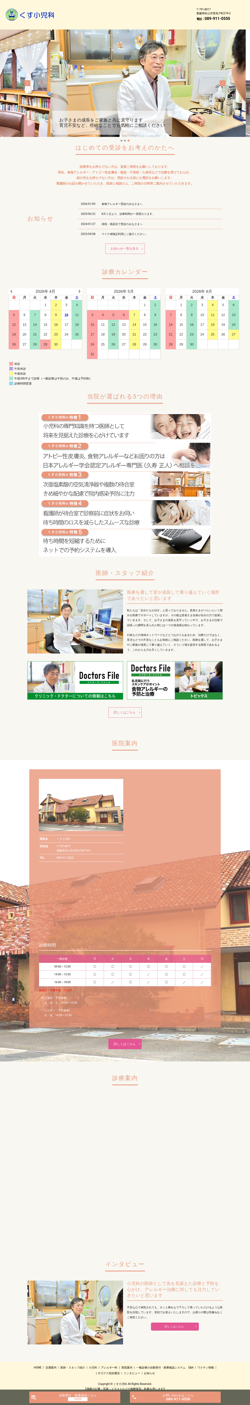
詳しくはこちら (125, 706)
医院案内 (70, 11)
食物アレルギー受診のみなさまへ (122, 197)
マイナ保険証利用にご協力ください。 (125, 227)
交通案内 (87, 5)
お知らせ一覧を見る (125, 242)
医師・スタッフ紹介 (114, 5)
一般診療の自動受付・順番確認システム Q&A (115, 11)
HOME (68, 5)
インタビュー (107, 17)
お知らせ (130, 17)
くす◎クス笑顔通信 (77, 17)
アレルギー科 (161, 5)
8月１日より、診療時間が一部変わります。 (128, 207)
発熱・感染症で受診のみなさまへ (122, 218)
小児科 (139, 5)
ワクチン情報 (162, 11)
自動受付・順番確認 (77, 1395)
